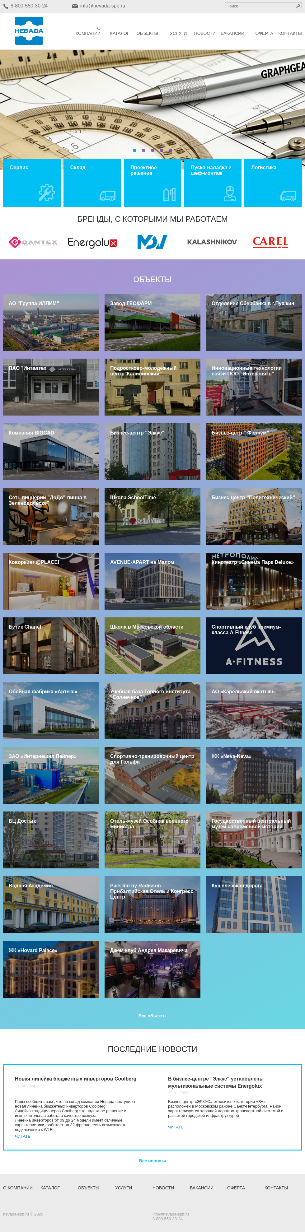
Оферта (264, 33)
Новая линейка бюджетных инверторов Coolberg (75, 1078)
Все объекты (152, 1015)
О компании (88, 31)
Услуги (178, 33)
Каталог (119, 33)
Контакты (290, 33)
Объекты (147, 33)
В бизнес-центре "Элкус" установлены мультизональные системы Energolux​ (216, 1082)
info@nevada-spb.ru (102, 5)
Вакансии (232, 33)
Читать (22, 1136)
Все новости (152, 1160)
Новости (205, 33)
